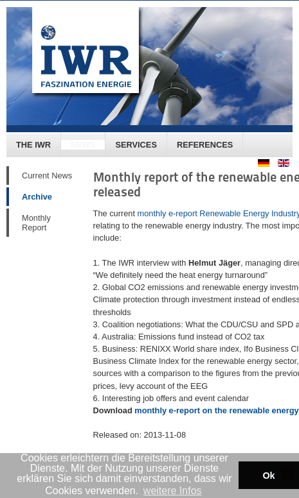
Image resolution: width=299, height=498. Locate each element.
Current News (47, 175)
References (205, 145)
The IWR (33, 145)
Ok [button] (268, 475)
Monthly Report (36, 222)
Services (135, 145)
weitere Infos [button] (172, 490)
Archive (37, 197)
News (83, 145)
